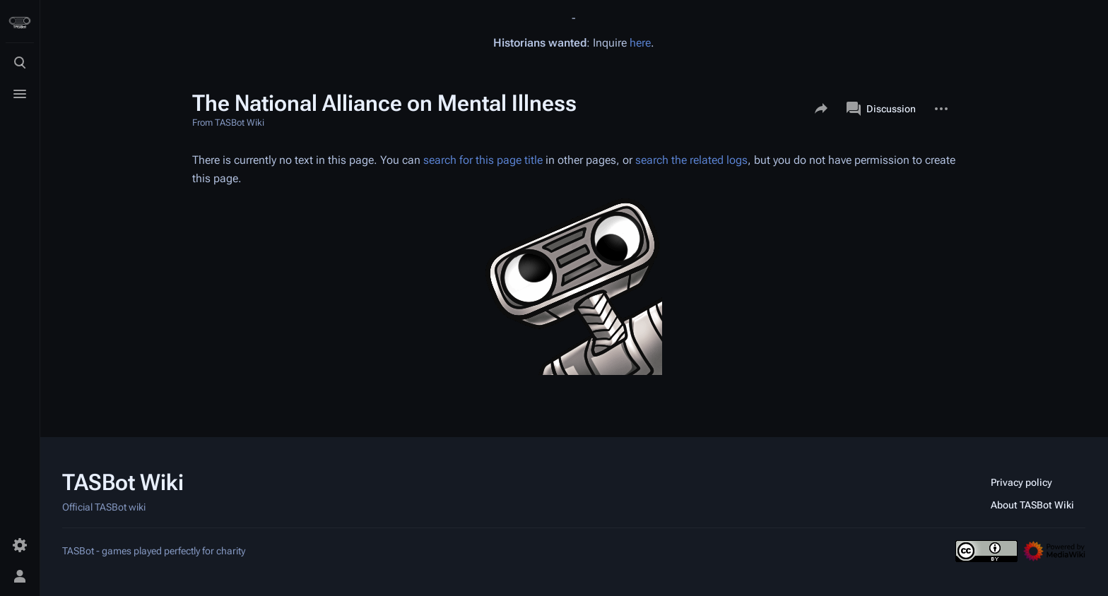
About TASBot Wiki (1032, 505)
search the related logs (691, 160)
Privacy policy (1021, 482)
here (640, 42)
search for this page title (483, 160)
